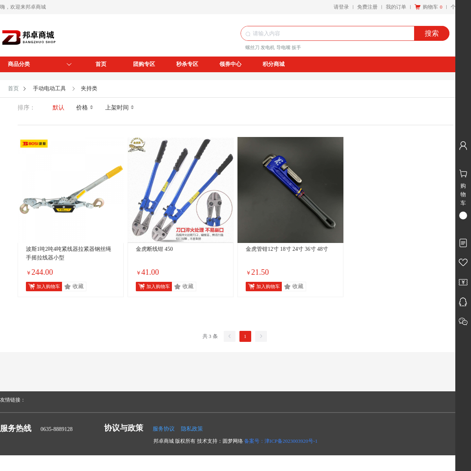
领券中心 (230, 64)
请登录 (341, 7)
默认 (58, 107)
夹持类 (89, 88)
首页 (100, 64)
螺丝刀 (252, 47)
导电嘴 (283, 47)
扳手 (296, 47)
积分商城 (274, 64)
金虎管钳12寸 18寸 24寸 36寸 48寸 (287, 249)
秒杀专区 (187, 64)
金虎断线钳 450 (154, 249)
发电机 (268, 47)
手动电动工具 (49, 88)
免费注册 (367, 7)
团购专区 (144, 64)
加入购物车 (48, 286)
